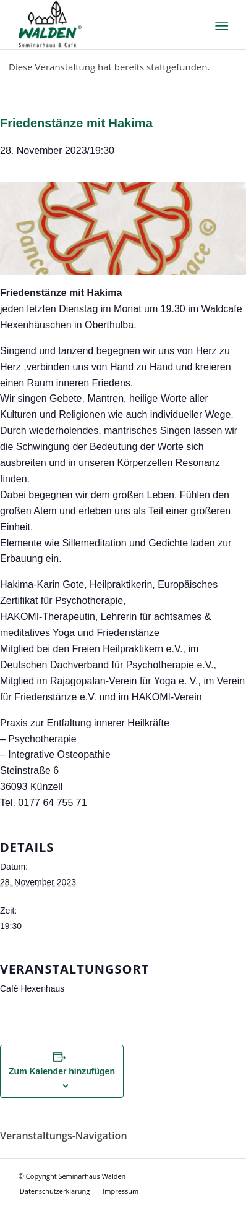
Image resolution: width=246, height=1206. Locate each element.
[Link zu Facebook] (218, 1174)
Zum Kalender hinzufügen (62, 1071)
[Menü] (220, 25)
